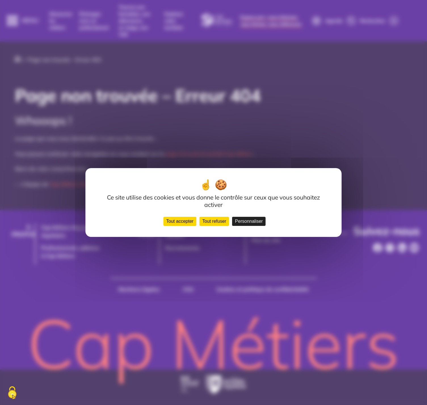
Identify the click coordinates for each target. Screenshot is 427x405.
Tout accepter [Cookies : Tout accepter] (179, 221)
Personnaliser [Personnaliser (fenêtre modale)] (249, 221)
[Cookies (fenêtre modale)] (12, 393)
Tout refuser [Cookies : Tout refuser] (214, 221)
